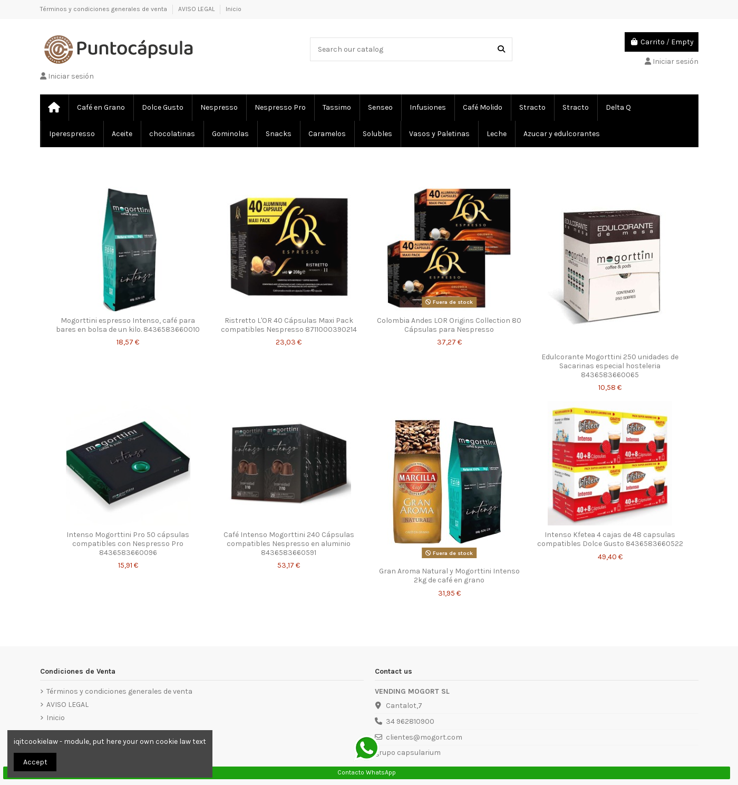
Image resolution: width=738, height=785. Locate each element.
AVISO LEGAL (197, 9)
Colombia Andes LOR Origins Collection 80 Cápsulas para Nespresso (449, 325)
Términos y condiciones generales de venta (104, 9)
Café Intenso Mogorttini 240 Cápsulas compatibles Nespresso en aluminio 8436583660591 (289, 543)
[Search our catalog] (501, 49)
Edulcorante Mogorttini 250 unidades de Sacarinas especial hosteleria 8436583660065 (609, 365)
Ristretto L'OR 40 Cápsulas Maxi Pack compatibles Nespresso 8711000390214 (289, 325)
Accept (35, 762)
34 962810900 (410, 721)
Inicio (233, 9)
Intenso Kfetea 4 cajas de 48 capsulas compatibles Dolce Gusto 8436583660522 (610, 539)
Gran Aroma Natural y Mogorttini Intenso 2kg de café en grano (449, 576)
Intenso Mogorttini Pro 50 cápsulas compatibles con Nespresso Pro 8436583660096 (127, 543)
